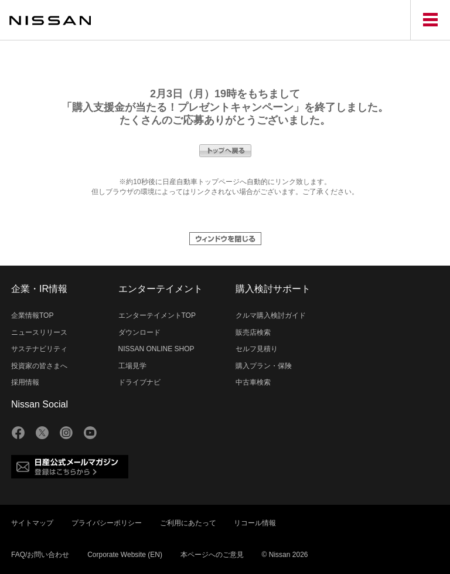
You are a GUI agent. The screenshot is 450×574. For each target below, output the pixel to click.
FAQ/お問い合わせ (40, 555)
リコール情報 (255, 523)
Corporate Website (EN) (124, 555)
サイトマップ (32, 523)
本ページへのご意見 (212, 555)
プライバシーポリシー (106, 523)
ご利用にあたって (188, 523)
